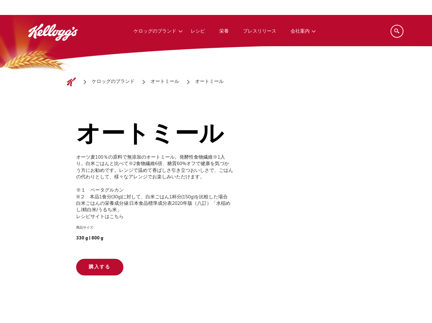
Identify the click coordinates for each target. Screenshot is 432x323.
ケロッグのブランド (155, 31)
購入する (99, 267)
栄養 (224, 31)
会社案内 (300, 31)
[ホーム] (71, 81)
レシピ (198, 31)
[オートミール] (165, 81)
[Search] (397, 31)
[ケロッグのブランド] (113, 81)
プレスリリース (259, 31)
